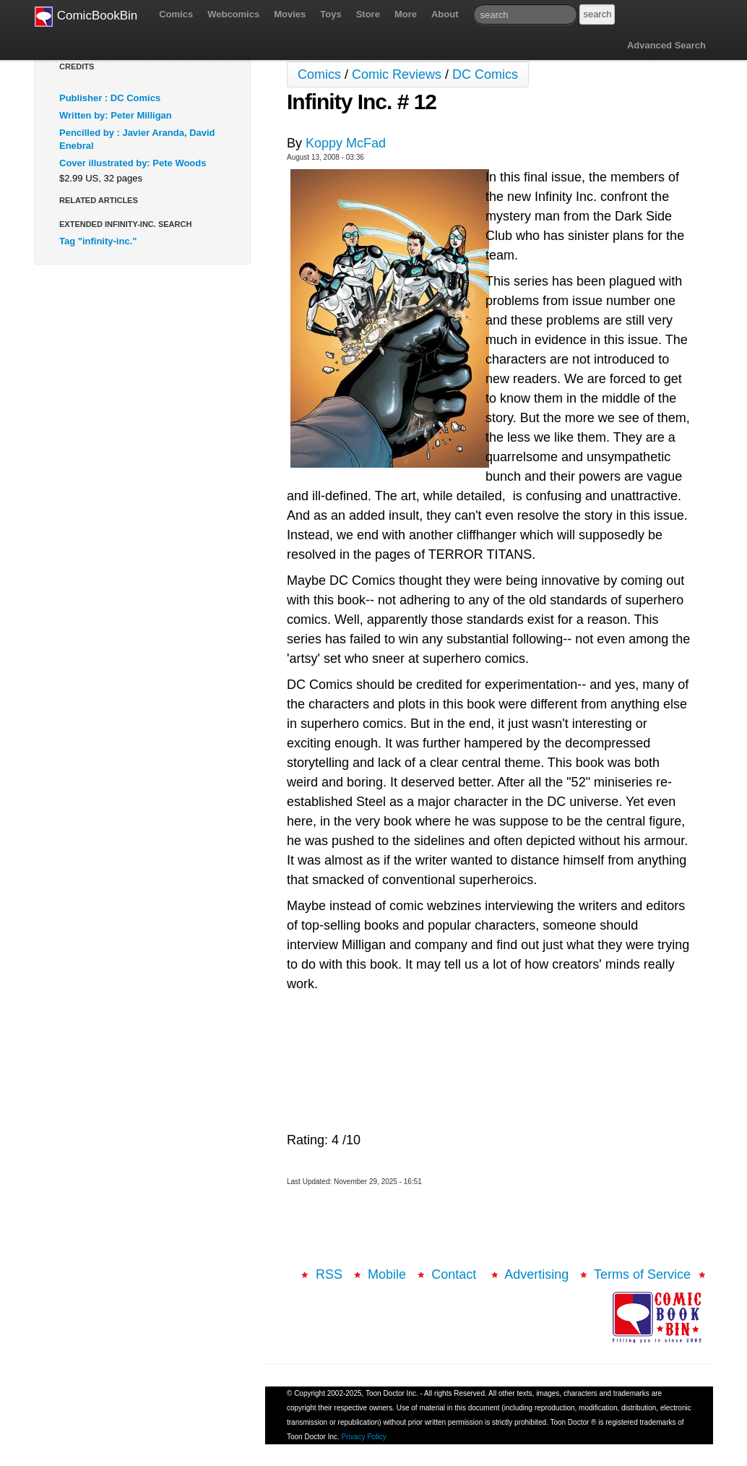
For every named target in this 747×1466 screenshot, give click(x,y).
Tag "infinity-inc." (98, 241)
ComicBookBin (86, 17)
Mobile (387, 1274)
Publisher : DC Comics (109, 98)
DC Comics (485, 74)
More (405, 14)
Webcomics (233, 14)
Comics (176, 14)
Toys (330, 14)
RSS (329, 1274)
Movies (290, 14)
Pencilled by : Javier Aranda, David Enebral (137, 139)
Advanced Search (666, 45)
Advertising (536, 1274)
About (445, 14)
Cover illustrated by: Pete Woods (132, 163)
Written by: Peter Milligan (115, 115)
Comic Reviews (396, 74)
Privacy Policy (364, 1437)
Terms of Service (642, 1274)
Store (368, 14)
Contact (455, 1274)
